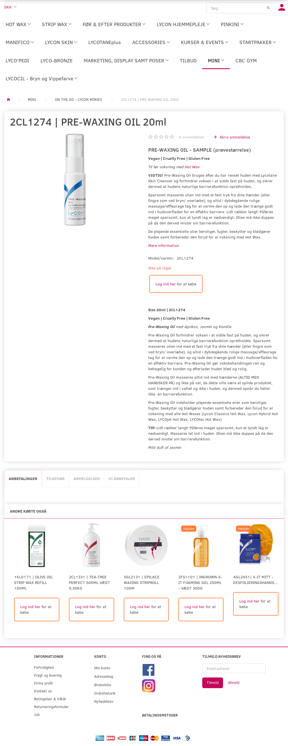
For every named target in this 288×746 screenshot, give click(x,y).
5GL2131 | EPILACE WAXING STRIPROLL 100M (141, 582)
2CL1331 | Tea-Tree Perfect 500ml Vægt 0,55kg (89, 582)
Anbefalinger (23, 478)
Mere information (163, 245)
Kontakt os (43, 690)
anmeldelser (191, 137)
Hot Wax (192, 166)
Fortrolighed (44, 667)
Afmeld (233, 682)
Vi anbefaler (122, 478)
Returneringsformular (51, 706)
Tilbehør (55, 478)
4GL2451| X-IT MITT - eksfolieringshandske (255, 579)
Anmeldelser (86, 478)
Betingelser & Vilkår (50, 698)
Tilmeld (213, 682)
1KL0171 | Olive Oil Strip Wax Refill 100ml (33, 582)
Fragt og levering (48, 675)
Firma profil (43, 683)
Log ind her (166, 283)
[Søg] (268, 7)
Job (37, 714)
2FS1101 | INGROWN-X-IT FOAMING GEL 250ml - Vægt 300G (200, 582)
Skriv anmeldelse (234, 137)
